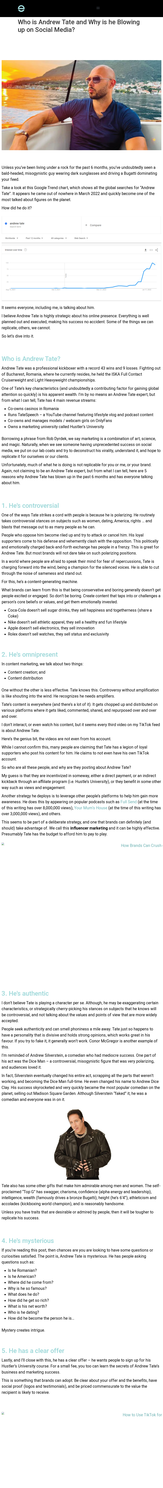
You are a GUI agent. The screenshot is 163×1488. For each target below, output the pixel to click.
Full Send (128, 802)
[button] (98, 7)
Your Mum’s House (90, 808)
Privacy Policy (33, 1472)
